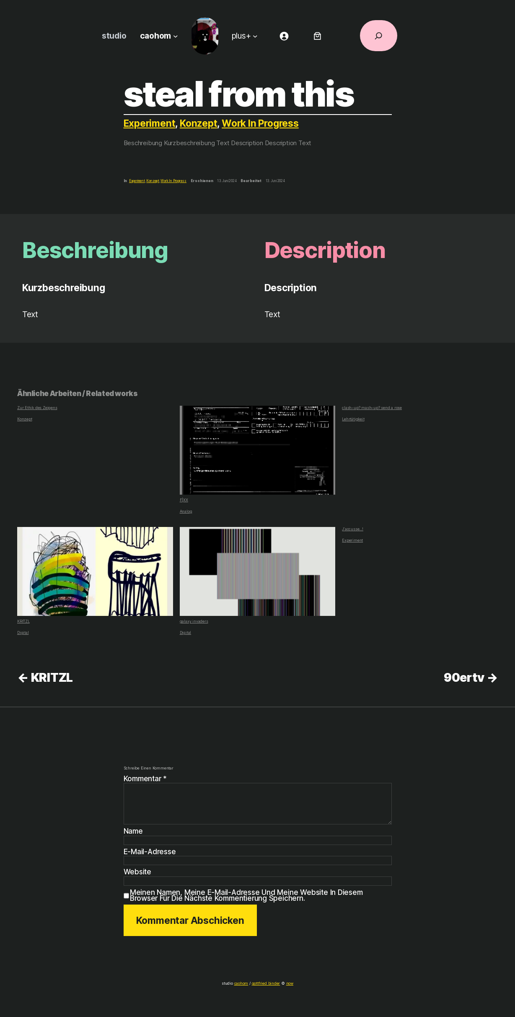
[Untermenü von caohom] (174, 36)
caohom (242, 983)
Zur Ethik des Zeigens (35, 408)
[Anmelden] (284, 36)
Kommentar (146, 778)
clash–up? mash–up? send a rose (370, 408)
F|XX (258, 454)
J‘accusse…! (352, 529)
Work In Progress (263, 123)
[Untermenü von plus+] (256, 36)
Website (137, 872)
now (287, 983)
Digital (22, 632)
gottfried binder (265, 983)
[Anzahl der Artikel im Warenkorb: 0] (318, 36)
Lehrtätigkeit (352, 419)
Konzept (200, 123)
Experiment (150, 123)
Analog (186, 511)
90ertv (463, 677)
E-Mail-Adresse (150, 852)
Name (133, 831)
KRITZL (95, 575)
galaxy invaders (258, 575)
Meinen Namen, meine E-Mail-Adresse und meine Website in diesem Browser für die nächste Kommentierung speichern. (260, 895)
